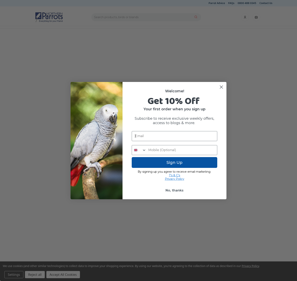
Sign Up (174, 162)
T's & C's (174, 175)
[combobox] (139, 150)
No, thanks (174, 190)
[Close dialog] (221, 87)
